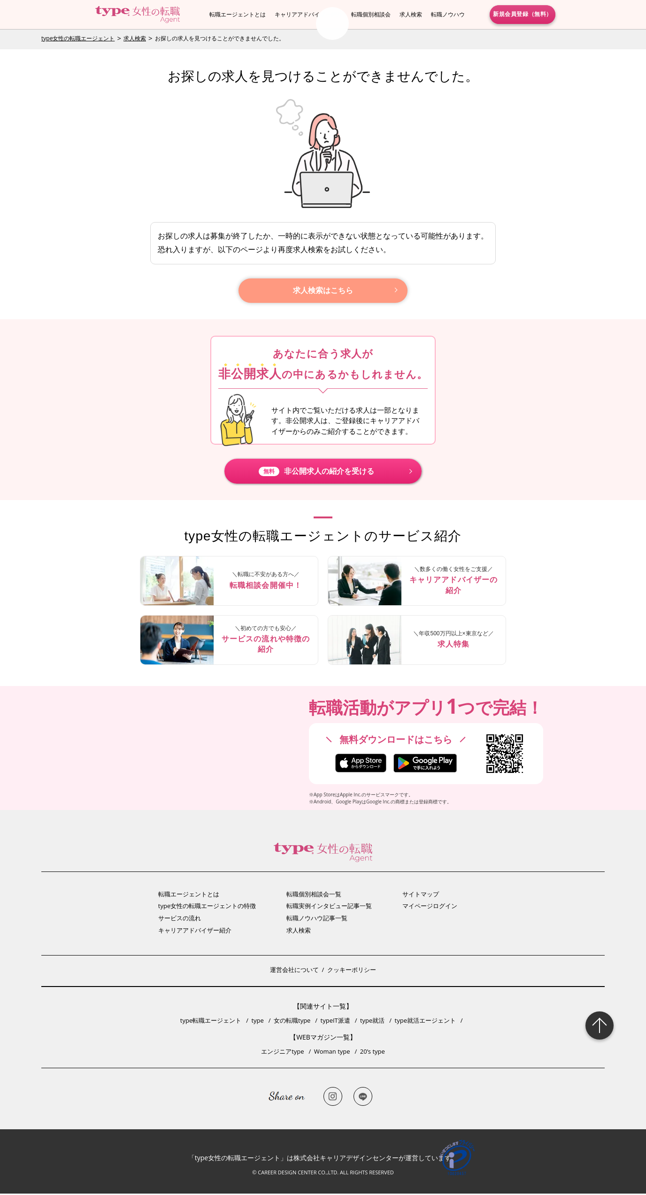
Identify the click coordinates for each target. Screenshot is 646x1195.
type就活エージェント (425, 1022)
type (257, 1022)
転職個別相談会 (371, 14)
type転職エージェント (210, 1022)
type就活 (372, 1022)
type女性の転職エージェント (78, 38)
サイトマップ (420, 895)
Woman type (332, 1053)
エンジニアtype (282, 1053)
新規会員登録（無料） (522, 14)
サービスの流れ (179, 919)
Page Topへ (599, 1025)
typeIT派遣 (335, 1022)
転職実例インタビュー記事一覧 (329, 907)
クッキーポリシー (351, 971)
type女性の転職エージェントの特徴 (207, 907)
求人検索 (411, 14)
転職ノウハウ (448, 14)
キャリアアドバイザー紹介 (308, 14)
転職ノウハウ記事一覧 (316, 919)
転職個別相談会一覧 (313, 895)
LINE (363, 1097)
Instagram (332, 1097)
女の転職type (292, 1022)
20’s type (372, 1053)
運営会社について (294, 971)
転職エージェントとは (237, 14)
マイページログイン (429, 907)
